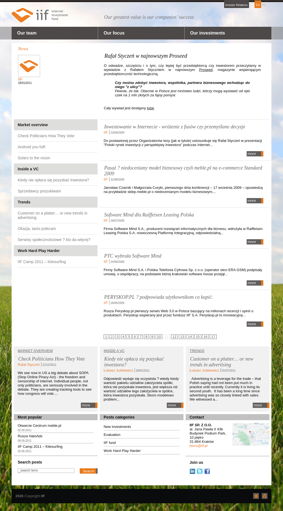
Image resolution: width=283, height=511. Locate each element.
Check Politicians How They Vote (46, 136)
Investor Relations (237, 5)
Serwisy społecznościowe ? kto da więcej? (54, 239)
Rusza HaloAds (30, 436)
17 (213, 337)
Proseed (205, 70)
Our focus (114, 33)
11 (167, 337)
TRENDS (197, 351)
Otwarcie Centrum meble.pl (39, 425)
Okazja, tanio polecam (37, 228)
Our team (26, 33)
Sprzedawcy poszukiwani (39, 191)
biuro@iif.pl (199, 446)
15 (198, 337)
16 (205, 337)
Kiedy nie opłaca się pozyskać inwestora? (53, 180)
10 (159, 337)
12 (174, 337)
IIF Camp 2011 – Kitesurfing (42, 262)
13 (182, 337)
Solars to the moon (34, 158)
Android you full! (31, 147)
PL (264, 5)
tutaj (150, 108)
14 (190, 337)
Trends (24, 202)
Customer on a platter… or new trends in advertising (52, 215)
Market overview (33, 125)
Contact (197, 417)
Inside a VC (28, 169)
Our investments (207, 33)
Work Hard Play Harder (39, 250)
